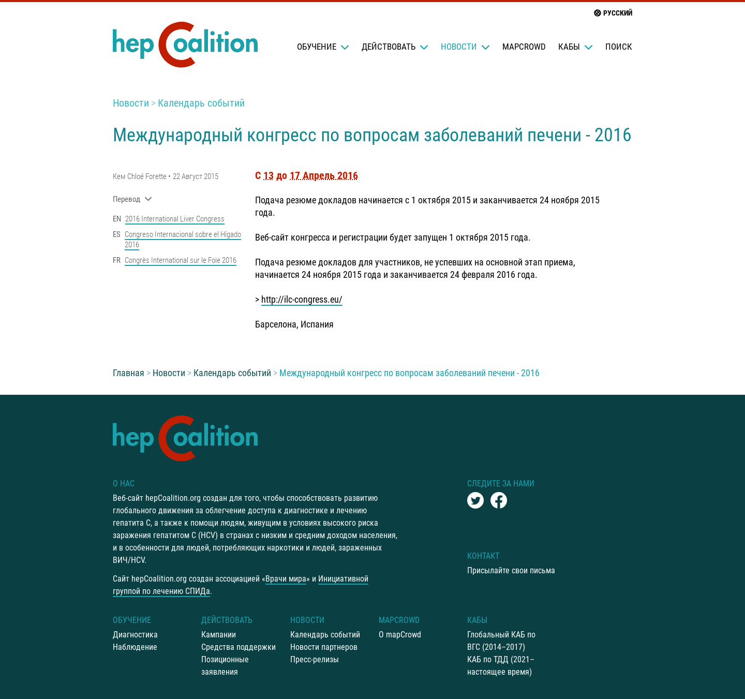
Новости (465, 46)
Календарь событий (201, 103)
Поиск (618, 46)
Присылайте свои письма (511, 570)
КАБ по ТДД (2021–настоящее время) (500, 666)
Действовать (395, 46)
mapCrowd (524, 46)
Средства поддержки (238, 647)
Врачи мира (285, 579)
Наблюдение (135, 647)
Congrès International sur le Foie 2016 (180, 260)
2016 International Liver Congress (175, 219)
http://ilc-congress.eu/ (301, 299)
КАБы (575, 46)
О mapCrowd (400, 634)
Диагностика (135, 634)
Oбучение (323, 46)
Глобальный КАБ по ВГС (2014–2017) (501, 641)
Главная (128, 372)
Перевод (132, 199)
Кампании (218, 634)
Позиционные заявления (225, 666)
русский (612, 13)
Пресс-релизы (314, 659)
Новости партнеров (323, 647)
